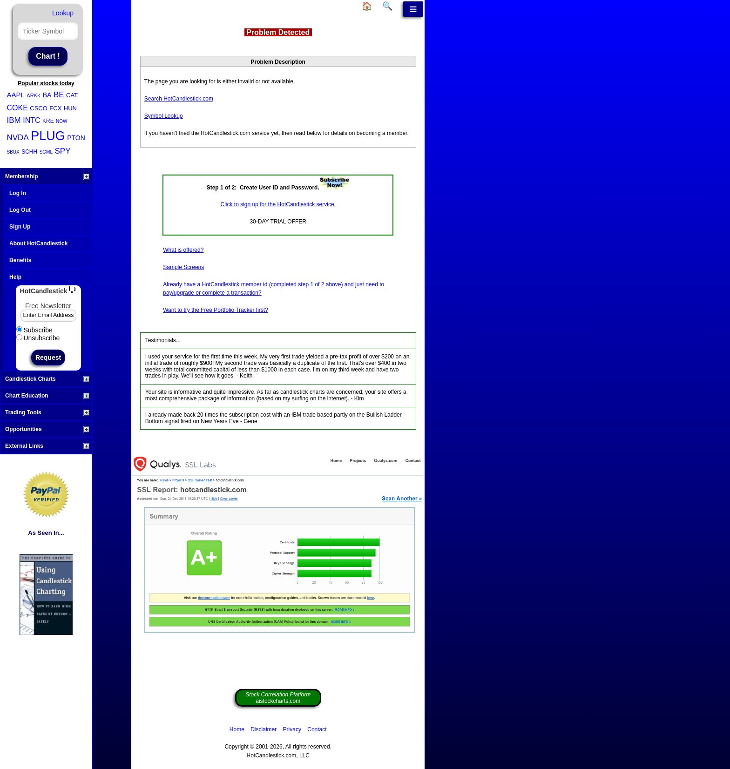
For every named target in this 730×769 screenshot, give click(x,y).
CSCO (38, 108)
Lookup (63, 13)
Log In (17, 193)
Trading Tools (47, 412)
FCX (55, 108)
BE (59, 94)
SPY (62, 151)
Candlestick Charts (47, 379)
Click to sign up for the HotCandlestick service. (278, 204)
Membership (47, 176)
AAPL (16, 95)
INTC (31, 120)
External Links (47, 446)
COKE (17, 108)
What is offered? (183, 250)
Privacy (292, 729)
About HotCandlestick (38, 243)
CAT (72, 95)
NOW (61, 121)
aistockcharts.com (278, 697)
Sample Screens (183, 267)
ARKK (34, 95)
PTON (76, 138)
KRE (48, 121)
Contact (316, 729)
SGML (46, 152)
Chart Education (47, 395)
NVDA (18, 137)
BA (47, 95)
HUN (70, 108)
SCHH (29, 151)
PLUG (48, 136)
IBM (14, 120)
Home (237, 729)
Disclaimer (263, 729)
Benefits (20, 260)
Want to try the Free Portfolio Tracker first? (215, 310)
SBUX (13, 152)
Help (15, 277)
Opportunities (47, 429)
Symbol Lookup (163, 116)
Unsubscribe (38, 338)
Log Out (20, 210)
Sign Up (19, 226)
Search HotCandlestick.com (178, 98)
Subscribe (34, 330)
